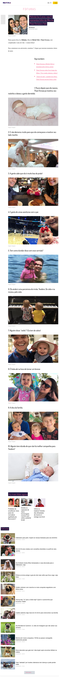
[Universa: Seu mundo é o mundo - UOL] (7, 2)
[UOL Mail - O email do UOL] (48, 3)
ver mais (29, 672)
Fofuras (29, 9)
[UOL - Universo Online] (12, 2)
